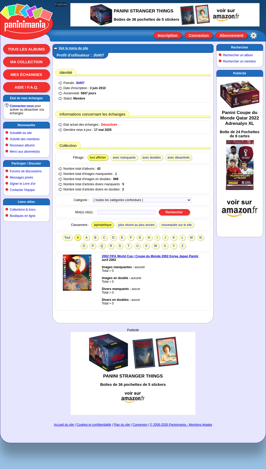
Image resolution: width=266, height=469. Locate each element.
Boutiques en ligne (23, 216)
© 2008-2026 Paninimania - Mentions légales (181, 425)
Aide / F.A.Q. (26, 87)
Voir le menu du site (73, 48)
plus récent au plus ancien (136, 225)
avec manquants (124, 157)
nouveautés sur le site (176, 225)
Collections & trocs (23, 209)
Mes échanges (26, 74)
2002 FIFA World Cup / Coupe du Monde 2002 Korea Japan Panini (150, 256)
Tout (67, 237)
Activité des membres (25, 139)
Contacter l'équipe (22, 190)
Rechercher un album (238, 55)
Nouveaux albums (22, 145)
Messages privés (21, 177)
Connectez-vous (22, 106)
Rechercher (239, 47)
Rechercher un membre (239, 61)
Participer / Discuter (26, 163)
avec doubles (151, 157)
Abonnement (231, 35)
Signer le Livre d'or (23, 184)
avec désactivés (179, 157)
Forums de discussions (26, 171)
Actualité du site (21, 133)
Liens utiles (26, 202)
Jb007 (80, 83)
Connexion (199, 35)
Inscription (168, 35)
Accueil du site (64, 425)
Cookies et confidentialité (93, 425)
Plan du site (122, 425)
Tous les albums (26, 49)
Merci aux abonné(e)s (25, 151)
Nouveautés (26, 125)
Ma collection (26, 62)
